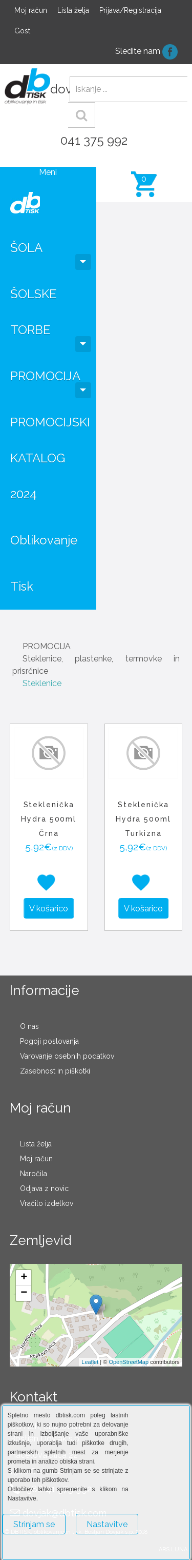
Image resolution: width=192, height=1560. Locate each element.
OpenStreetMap (128, 1362)
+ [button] (23, 1277)
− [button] (23, 1293)
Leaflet (89, 1362)
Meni (48, 172)
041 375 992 (93, 140)
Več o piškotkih (29, 1548)
